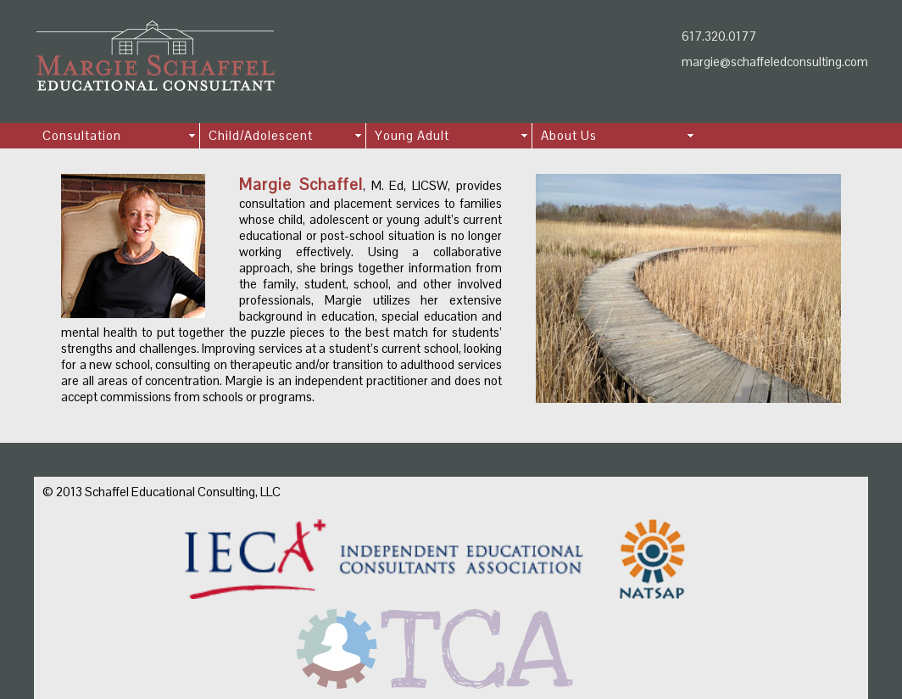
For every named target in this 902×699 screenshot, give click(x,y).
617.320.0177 (719, 36)
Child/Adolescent (261, 135)
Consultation (81, 135)
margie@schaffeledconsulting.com (775, 61)
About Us (569, 135)
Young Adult (412, 135)
